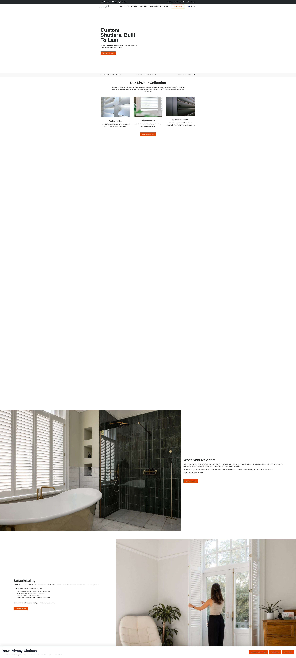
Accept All (288, 652)
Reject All (275, 652)
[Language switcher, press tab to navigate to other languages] (191, 6)
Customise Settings (258, 652)
